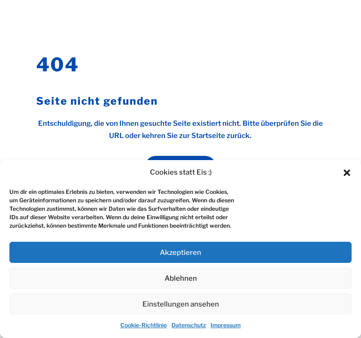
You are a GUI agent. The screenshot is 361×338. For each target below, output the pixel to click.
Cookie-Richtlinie (143, 325)
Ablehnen (181, 278)
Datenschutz (189, 325)
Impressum (226, 325)
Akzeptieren (180, 252)
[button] (347, 172)
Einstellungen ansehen (180, 304)
